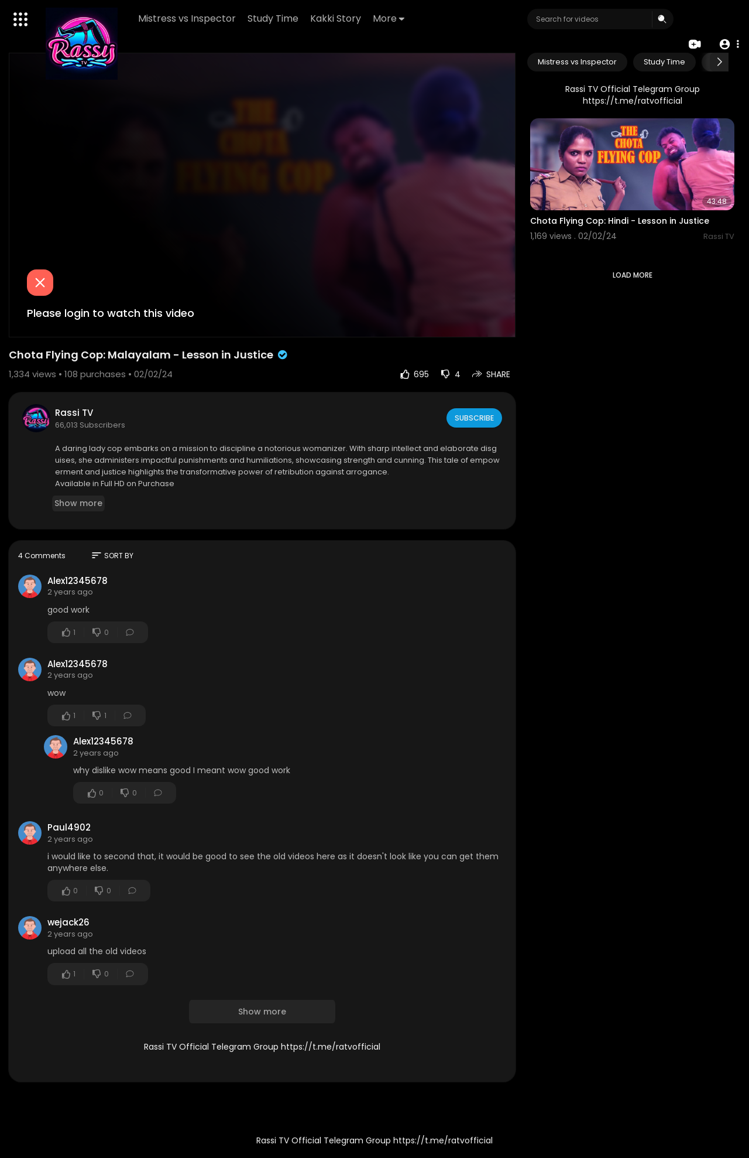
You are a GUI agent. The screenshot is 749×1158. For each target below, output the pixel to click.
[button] (727, 43)
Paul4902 (69, 827)
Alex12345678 (77, 581)
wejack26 (68, 922)
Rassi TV (74, 413)
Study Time (274, 18)
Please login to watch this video (110, 313)
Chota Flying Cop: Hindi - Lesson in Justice (619, 221)
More (390, 18)
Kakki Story (337, 18)
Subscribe (474, 417)
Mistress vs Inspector (189, 18)
